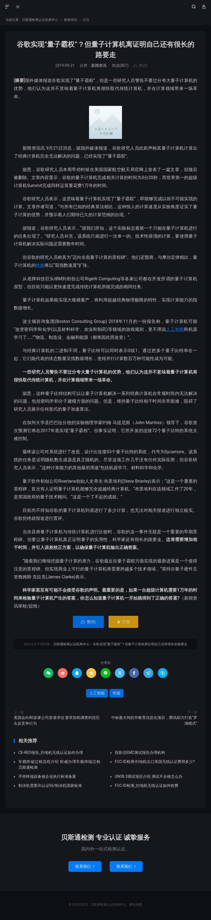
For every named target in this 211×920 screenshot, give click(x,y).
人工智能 (175, 329)
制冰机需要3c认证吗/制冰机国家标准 (50, 785)
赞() (141, 65)
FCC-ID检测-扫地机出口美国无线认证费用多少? (155, 761)
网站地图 (135, 905)
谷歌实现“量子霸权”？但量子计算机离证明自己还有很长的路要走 (140, 644)
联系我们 (85, 866)
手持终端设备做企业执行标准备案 (47, 776)
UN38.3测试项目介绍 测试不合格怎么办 (148, 776)
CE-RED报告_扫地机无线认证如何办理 (50, 752)
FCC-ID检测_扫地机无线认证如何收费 (146, 785)
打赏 (123, 622)
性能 (40, 265)
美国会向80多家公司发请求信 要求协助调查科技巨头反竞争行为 (57, 720)
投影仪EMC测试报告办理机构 (140, 752)
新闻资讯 (70, 20)
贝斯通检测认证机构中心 (106, 7)
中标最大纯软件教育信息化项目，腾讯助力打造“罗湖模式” (154, 720)
